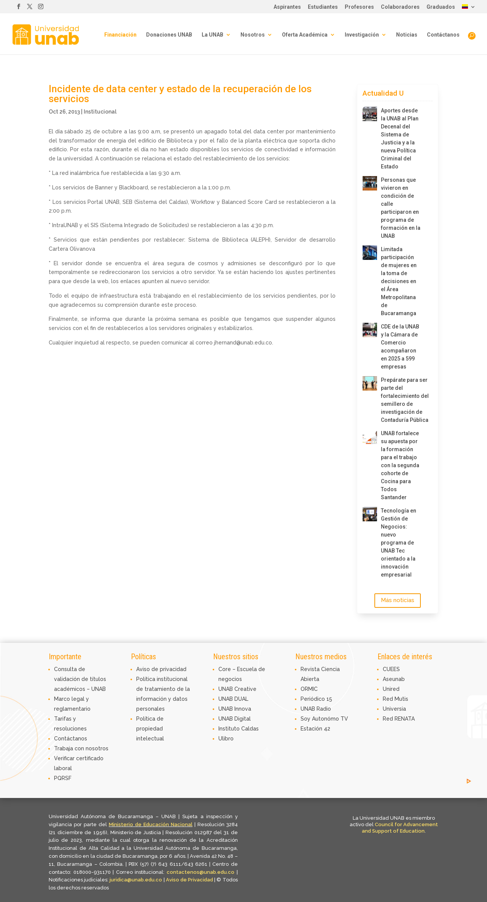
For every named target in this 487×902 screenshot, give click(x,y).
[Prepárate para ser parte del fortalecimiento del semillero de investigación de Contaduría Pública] (370, 383)
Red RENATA (399, 719)
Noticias (406, 35)
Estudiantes (323, 7)
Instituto (229, 729)
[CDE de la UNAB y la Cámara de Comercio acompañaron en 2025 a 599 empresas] (370, 330)
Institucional (100, 112)
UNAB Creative (237, 689)
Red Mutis (395, 699)
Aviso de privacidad (161, 669)
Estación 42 (315, 729)
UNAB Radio (316, 709)
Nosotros (252, 35)
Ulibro (226, 738)
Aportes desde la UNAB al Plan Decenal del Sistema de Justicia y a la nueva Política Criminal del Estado (400, 138)
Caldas (250, 729)
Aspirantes (287, 7)
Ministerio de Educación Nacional (151, 824)
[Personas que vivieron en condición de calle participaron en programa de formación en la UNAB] (370, 183)
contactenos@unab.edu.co (200, 872)
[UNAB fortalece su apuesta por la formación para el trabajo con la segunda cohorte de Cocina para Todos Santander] (370, 436)
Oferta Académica (305, 35)
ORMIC (309, 689)
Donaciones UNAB (169, 35)
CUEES (391, 669)
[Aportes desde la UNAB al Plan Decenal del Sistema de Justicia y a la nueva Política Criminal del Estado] (370, 114)
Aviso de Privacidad (190, 880)
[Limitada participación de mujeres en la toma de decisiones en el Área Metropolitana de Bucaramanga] (370, 252)
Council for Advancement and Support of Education (400, 828)
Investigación (362, 35)
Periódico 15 (316, 699)
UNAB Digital (234, 719)
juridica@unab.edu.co (136, 880)
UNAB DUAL (233, 699)
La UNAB (212, 35)
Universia (394, 709)
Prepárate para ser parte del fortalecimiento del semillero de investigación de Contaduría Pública (401, 400)
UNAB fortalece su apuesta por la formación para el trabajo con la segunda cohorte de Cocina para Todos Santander (400, 465)
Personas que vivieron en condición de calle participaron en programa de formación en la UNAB (400, 208)
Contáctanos (443, 35)
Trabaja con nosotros (81, 748)
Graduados (441, 7)
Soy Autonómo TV (324, 719)
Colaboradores (400, 7)
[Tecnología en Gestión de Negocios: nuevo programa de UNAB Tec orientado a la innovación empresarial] (370, 514)
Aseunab (394, 679)
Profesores (359, 7)
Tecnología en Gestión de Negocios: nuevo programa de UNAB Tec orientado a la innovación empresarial (398, 543)
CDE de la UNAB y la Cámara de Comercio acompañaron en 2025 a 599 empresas (400, 347)
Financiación (120, 35)
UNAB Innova (234, 709)
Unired (391, 689)
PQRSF (63, 778)
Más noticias (397, 600)
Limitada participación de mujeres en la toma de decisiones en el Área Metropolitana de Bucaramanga (399, 281)
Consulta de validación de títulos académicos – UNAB (80, 679)
